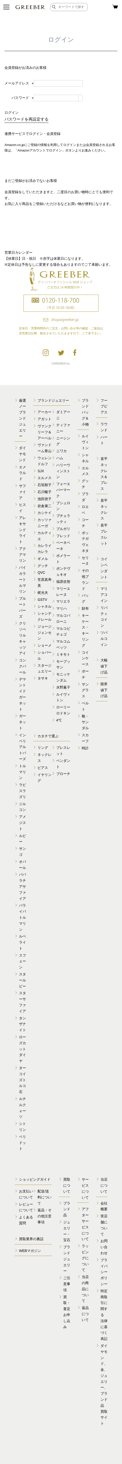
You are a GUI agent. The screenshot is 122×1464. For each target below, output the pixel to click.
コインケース (85, 658)
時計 (85, 748)
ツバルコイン (104, 639)
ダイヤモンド (22, 454)
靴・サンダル (85, 722)
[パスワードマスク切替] (80, 98)
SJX (41, 471)
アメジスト (22, 823)
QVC (41, 572)
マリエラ (63, 601)
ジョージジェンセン (45, 632)
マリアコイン (104, 595)
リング (43, 748)
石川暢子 (45, 492)
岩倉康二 (45, 506)
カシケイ (45, 513)
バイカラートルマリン (22, 579)
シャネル (45, 606)
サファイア (22, 492)
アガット (45, 419)
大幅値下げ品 (104, 666)
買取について (66, 1185)
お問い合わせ (104, 1247)
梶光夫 (43, 593)
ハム (59, 458)
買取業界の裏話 (31, 1239)
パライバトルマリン (22, 917)
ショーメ (45, 645)
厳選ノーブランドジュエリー (22, 418)
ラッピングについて (85, 1258)
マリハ (61, 608)
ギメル (43, 559)
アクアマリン (22, 555)
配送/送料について (45, 1197)
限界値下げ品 (104, 690)
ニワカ (61, 451)
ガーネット (22, 722)
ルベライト (22, 942)
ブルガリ (63, 529)
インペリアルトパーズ (22, 747)
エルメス (45, 478)
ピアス (43, 768)
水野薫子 (63, 687)
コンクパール (22, 666)
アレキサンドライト (22, 530)
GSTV (42, 600)
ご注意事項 (66, 1284)
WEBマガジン (30, 1251)
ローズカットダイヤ (22, 1049)
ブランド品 (66, 1209)
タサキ (43, 678)
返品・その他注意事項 (45, 1216)
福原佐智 (63, 582)
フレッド (63, 536)
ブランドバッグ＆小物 (85, 412)
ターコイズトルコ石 (22, 1080)
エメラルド (22, 473)
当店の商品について (85, 1289)
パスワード (23, 98)
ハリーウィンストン (63, 471)
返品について (85, 1314)
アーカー (45, 412)
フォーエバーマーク (63, 490)
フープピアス (104, 406)
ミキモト (63, 654)
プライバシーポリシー (104, 1272)
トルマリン (22, 772)
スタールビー (22, 980)
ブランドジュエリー (53, 400)
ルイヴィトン (85, 442)
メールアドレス (19, 83)
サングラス (85, 690)
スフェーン (22, 961)
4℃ (59, 720)
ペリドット (22, 1143)
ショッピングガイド (34, 1179)
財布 (85, 608)
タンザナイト (22, 1024)
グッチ (43, 566)
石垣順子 (45, 485)
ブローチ (63, 774)
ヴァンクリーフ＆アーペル (45, 432)
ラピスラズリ (22, 791)
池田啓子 (45, 499)
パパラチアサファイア (22, 886)
